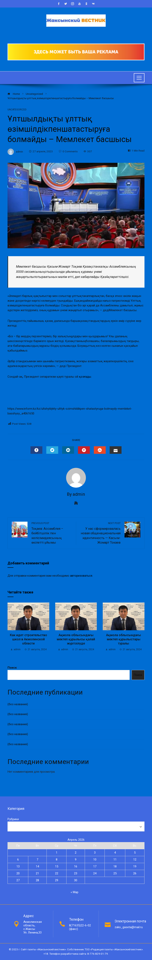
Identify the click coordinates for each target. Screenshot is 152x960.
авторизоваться (81, 575)
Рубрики (13, 819)
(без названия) (18, 704)
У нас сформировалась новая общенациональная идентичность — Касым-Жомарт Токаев (100, 533)
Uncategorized (17, 109)
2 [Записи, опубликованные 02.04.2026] (75, 852)
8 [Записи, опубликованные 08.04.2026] (56, 859)
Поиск (12, 667)
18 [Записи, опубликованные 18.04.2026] (115, 866)
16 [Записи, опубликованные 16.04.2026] (75, 866)
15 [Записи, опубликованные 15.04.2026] (56, 866)
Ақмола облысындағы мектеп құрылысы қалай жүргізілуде (76, 639)
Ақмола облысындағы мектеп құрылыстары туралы (123, 639)
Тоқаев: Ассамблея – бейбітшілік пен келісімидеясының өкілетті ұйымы (51, 533)
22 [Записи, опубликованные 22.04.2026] (56, 873)
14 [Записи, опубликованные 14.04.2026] (37, 866)
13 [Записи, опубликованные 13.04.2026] (18, 866)
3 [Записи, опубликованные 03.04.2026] (95, 852)
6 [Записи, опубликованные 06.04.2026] (18, 859)
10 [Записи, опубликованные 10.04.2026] (94, 859)
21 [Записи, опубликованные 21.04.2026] (37, 873)
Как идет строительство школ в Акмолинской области (28, 639)
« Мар (74, 892)
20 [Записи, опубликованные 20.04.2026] (18, 873)
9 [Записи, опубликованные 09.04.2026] (75, 859)
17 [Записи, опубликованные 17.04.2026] (94, 866)
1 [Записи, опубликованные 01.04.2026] (56, 852)
